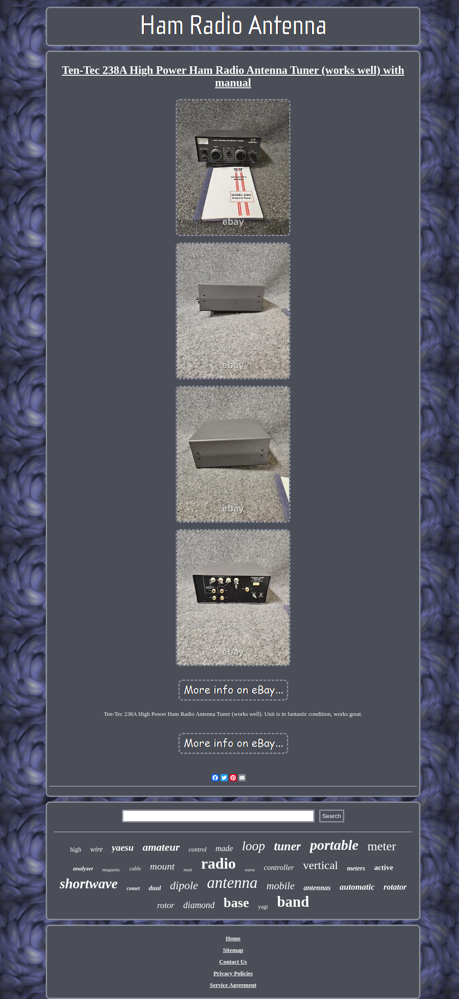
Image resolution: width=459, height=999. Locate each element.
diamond (199, 905)
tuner (287, 846)
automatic (357, 886)
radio (218, 863)
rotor (165, 905)
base (236, 902)
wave (250, 869)
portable (334, 845)
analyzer (83, 868)
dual (155, 887)
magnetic (111, 869)
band (293, 902)
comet (132, 888)
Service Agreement (233, 985)
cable (135, 869)
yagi (263, 906)
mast (188, 869)
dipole (184, 885)
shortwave (88, 883)
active (383, 867)
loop (253, 846)
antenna (232, 882)
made (224, 848)
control (198, 849)
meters (356, 868)
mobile (281, 885)
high (75, 849)
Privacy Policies (233, 973)
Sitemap (233, 950)
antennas (316, 887)
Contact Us (233, 961)
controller (279, 867)
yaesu (123, 847)
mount (162, 866)
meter (382, 846)
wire (96, 849)
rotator (395, 887)
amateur (161, 847)
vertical (320, 865)
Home (232, 938)
